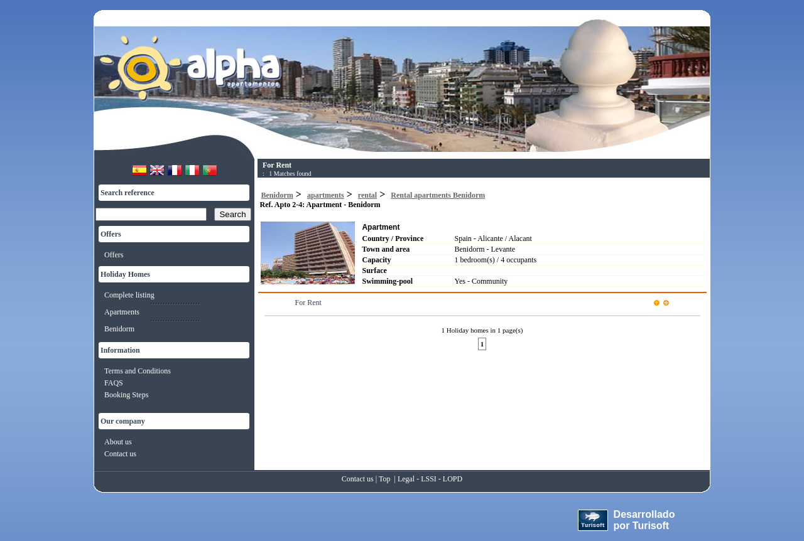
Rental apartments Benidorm (438, 195)
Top (385, 478)
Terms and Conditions (137, 371)
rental (367, 195)
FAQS (113, 382)
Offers (113, 254)
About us (118, 441)
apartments (325, 195)
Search (232, 214)
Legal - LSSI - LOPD (430, 478)
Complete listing (129, 295)
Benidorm (119, 328)
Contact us (120, 453)
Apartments (121, 312)
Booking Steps (126, 394)
